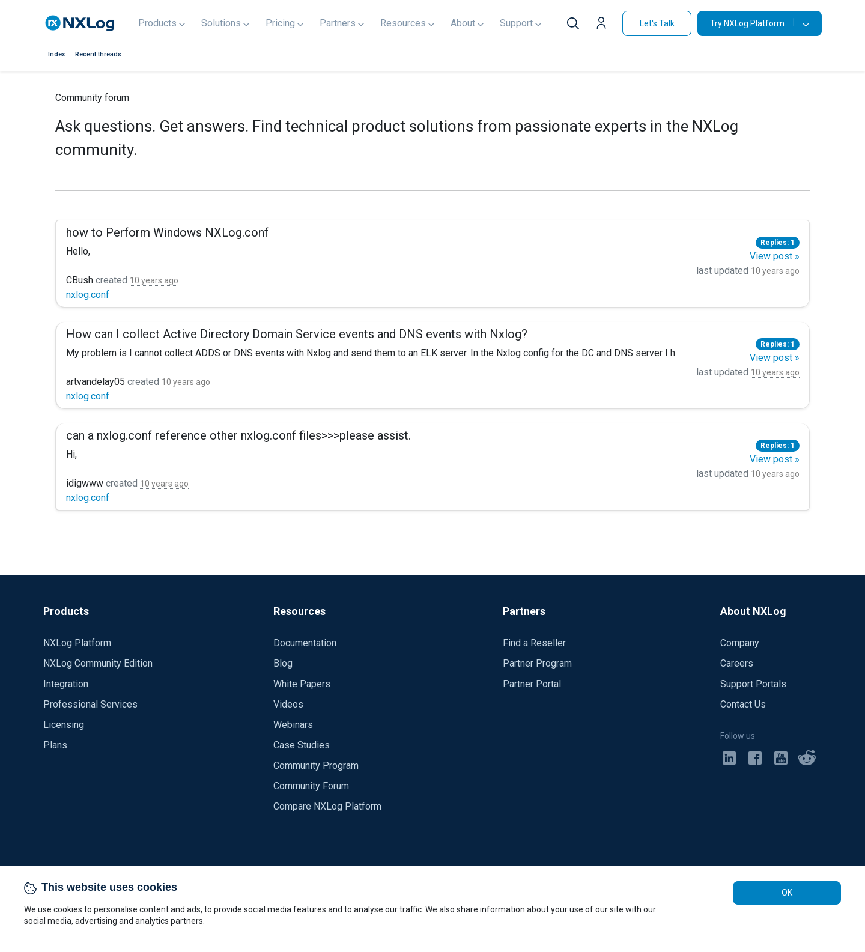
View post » (775, 256)
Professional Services (90, 704)
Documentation (304, 643)
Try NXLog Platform (752, 23)
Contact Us (743, 704)
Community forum (92, 97)
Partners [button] (338, 23)
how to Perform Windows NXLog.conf (167, 232)
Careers (736, 663)
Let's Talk (657, 23)
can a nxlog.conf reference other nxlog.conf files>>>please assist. (238, 435)
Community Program (316, 765)
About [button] (463, 23)
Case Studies (301, 745)
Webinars (293, 724)
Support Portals (753, 684)
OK (787, 892)
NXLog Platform (77, 643)
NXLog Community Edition (98, 663)
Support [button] (516, 23)
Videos (288, 704)
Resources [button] (403, 23)
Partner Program (537, 663)
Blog (283, 663)
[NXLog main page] (80, 23)
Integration (65, 684)
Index (56, 54)
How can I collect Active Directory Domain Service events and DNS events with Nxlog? (296, 334)
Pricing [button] (280, 23)
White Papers (301, 684)
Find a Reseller (534, 643)
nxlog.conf (87, 294)
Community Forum (311, 786)
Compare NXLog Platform (327, 806)
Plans (55, 745)
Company (739, 643)
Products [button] (157, 23)
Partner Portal (532, 684)
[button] (604, 24)
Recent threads (98, 54)
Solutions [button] (221, 23)
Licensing (63, 724)
